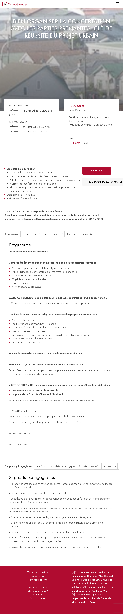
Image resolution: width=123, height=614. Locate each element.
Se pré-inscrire (96, 170)
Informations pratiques (38, 587)
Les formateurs (37, 576)
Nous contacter (37, 598)
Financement (38, 583)
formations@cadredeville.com (41, 219)
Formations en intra (38, 580)
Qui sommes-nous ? (38, 591)
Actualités (37, 594)
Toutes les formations (37, 572)
